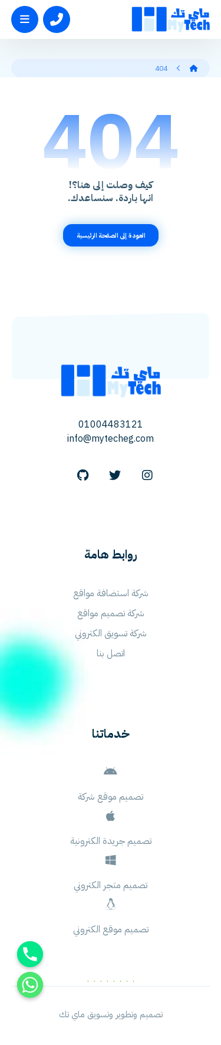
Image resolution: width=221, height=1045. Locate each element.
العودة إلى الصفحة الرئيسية (110, 235)
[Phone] (30, 954)
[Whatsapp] (30, 985)
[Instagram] (147, 475)
